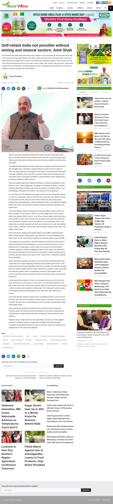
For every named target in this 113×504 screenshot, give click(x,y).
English (91, 2)
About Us (62, 2)
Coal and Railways (38, 344)
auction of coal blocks (17, 340)
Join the (53, 88)
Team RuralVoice (16, 76)
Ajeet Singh (97, 232)
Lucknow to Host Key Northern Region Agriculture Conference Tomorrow (9, 457)
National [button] (60, 8)
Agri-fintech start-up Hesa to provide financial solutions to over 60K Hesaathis (21, 377)
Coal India (64, 344)
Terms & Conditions (94, 500)
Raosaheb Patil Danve (53, 344)
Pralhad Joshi (6, 344)
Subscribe (59, 366)
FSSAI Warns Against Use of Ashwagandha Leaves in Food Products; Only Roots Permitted (35, 455)
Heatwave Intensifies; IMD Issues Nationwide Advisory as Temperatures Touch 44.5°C (11, 416)
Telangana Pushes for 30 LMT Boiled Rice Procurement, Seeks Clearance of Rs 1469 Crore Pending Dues (93, 335)
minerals (35, 336)
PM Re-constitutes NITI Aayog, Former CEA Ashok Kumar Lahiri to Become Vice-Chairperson (101, 120)
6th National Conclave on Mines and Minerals (52, 336)
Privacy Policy (106, 500)
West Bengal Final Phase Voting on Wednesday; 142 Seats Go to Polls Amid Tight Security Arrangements (60, 439)
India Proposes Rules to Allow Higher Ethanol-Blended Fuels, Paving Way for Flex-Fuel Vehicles (60, 418)
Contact (55, 2)
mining (28, 336)
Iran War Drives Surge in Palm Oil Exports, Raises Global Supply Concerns (102, 159)
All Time (105, 92)
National (9, 40)
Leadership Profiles (72, 2)
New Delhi (28, 340)
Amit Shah (5, 340)
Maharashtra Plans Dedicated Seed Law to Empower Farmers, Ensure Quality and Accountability (60, 429)
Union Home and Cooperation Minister (13, 336)
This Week (83, 92)
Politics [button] (70, 8)
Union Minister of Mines (40, 340)
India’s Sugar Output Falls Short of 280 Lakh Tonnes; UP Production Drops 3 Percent (60, 408)
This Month (94, 92)
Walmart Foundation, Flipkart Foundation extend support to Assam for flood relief (55, 377)
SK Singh (96, 109)
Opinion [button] (80, 8)
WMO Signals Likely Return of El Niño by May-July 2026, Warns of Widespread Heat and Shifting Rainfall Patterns (102, 140)
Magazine (82, 2)
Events (98, 8)
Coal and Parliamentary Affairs (58, 340)
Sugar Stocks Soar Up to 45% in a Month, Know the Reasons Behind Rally (34, 414)
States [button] (90, 8)
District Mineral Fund (8, 347)
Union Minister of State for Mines (21, 344)
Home (51, 8)
